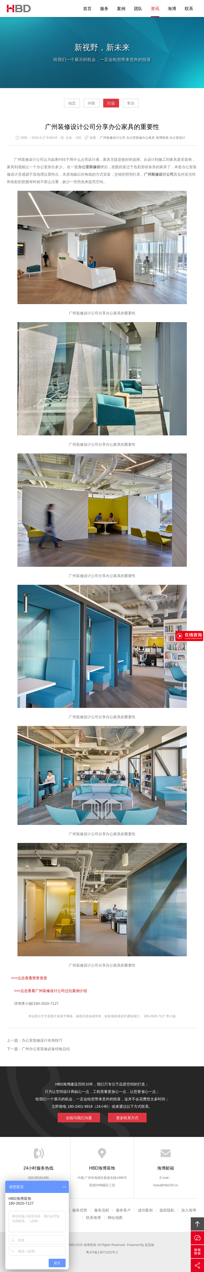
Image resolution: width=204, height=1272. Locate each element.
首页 (87, 8)
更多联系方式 (127, 1118)
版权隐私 (167, 1210)
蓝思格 (149, 1245)
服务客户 (123, 1210)
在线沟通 (197, 1237)
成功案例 (145, 1210)
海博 (172, 8)
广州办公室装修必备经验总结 (46, 1049)
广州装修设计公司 (112, 138)
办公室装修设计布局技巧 (42, 1040)
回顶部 (197, 1224)
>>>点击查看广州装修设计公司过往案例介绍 (50, 991)
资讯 (155, 8)
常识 (130, 103)
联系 (189, 8)
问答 (91, 103)
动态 (72, 103)
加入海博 (188, 1210)
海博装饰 (19, 8)
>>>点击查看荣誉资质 (29, 978)
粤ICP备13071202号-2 (102, 1252)
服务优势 (79, 1210)
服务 (104, 8)
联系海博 (93, 1217)
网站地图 (115, 1217)
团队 (138, 8)
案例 (121, 8)
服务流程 (101, 1210)
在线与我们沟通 (79, 1118)
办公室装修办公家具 (140, 138)
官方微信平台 (197, 1251)
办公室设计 (177, 138)
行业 (111, 103)
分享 (197, 1265)
